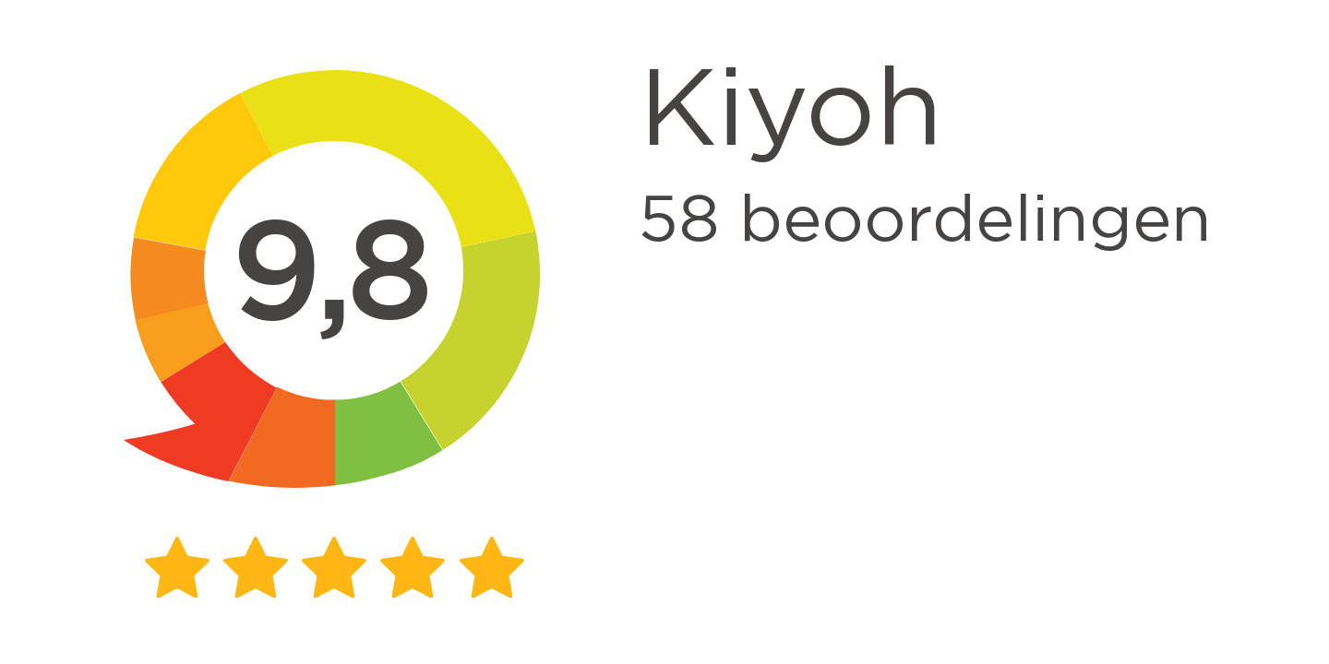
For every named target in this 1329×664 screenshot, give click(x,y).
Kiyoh (790, 112)
